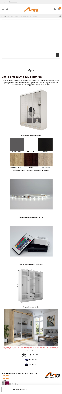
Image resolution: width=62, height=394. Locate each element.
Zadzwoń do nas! (13, 1)
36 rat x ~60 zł (10, 384)
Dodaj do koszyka (20, 389)
